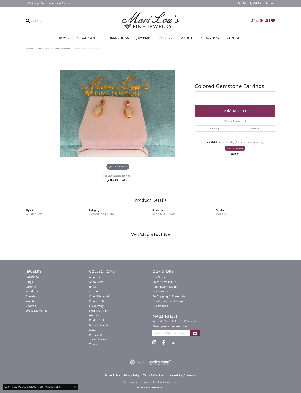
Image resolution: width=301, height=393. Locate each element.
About (187, 38)
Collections (117, 38)
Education (209, 38)
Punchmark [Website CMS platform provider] (157, 387)
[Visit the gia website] (137, 362)
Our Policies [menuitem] (160, 306)
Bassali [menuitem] (93, 286)
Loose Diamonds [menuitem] (36, 310)
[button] (270, 3)
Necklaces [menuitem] (32, 291)
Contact (234, 38)
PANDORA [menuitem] (32, 277)
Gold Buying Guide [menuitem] (164, 286)
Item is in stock (235, 148)
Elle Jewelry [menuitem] (96, 306)
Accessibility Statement (182, 375)
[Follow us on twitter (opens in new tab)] (173, 342)
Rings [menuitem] (29, 282)
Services (166, 38)
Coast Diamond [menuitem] (99, 296)
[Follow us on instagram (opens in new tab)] (154, 342)
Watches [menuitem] (31, 301)
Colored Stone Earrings (59, 48)
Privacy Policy (132, 375)
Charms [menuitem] (31, 306)
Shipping (214, 128)
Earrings (41, 48)
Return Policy (112, 375)
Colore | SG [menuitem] (96, 301)
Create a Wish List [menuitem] (164, 282)
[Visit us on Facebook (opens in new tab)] (163, 342)
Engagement (87, 38)
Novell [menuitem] (93, 330)
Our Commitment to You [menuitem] (168, 301)
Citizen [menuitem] (93, 291)
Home (64, 38)
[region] (117, 113)
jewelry (29, 48)
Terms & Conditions (154, 375)
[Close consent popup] (75, 387)
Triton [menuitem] (93, 344)
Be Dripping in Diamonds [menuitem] (168, 296)
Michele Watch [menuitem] (98, 325)
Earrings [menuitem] (31, 286)
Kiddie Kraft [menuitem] (96, 320)
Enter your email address (169, 326)
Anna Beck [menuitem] (96, 282)
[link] (48, 3)
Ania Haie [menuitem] (95, 277)
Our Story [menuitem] (158, 277)
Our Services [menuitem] (160, 291)
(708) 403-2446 (117, 180)
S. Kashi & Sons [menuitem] (99, 339)
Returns (255, 128)
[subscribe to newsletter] (195, 333)
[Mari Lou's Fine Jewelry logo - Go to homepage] (150, 21)
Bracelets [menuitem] (32, 296)
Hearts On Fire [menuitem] (98, 310)
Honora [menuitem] (94, 315)
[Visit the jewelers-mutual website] (160, 362)
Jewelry (143, 38)
